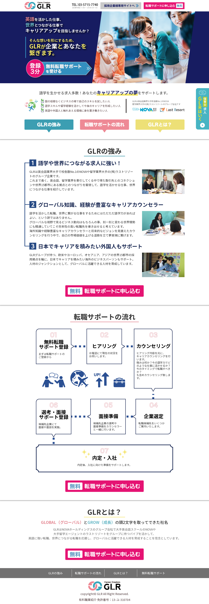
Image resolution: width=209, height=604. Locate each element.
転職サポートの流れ (88, 573)
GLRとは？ (121, 573)
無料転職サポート (153, 573)
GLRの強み (55, 573)
